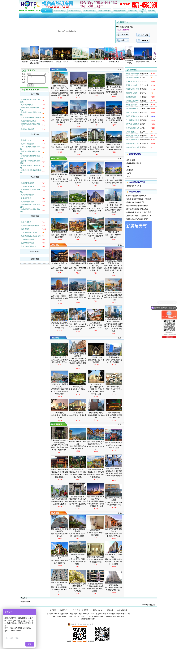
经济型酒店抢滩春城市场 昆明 (137, 209)
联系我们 (63, 610)
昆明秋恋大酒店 (27, 105)
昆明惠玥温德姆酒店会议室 (31, 118)
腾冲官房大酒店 (131, 93)
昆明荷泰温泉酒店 (132, 116)
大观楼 (128, 173)
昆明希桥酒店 (131, 132)
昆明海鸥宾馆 (114, 357)
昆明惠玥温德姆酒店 (28, 121)
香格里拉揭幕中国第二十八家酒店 (138, 199)
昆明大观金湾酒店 (27, 195)
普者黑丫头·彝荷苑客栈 (59, 469)
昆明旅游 (129, 170)
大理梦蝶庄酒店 (96, 357)
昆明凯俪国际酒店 (132, 136)
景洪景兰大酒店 (131, 85)
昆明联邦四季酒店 (27, 243)
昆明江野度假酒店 (27, 183)
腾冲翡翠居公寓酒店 (95, 584)
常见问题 (85, 610)
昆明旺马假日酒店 (27, 239)
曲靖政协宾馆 (131, 97)
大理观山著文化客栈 (59, 499)
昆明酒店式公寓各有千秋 (135, 202)
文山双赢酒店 (78, 413)
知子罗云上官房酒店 (113, 87)
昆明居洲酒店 (26, 222)
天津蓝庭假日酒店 (114, 387)
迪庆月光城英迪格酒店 (114, 115)
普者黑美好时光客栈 (95, 469)
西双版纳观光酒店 (132, 81)
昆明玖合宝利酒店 (27, 129)
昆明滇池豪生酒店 (27, 202)
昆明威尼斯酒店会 (132, 78)
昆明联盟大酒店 (131, 105)
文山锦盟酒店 (60, 413)
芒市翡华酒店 (77, 232)
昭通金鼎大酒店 (114, 413)
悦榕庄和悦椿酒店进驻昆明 (136, 196)
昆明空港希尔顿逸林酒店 (30, 226)
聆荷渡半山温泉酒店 (113, 145)
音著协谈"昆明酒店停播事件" (137, 206)
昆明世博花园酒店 (132, 112)
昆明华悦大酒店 (95, 176)
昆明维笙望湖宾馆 (27, 187)
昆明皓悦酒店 (26, 140)
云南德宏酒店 (26, 198)
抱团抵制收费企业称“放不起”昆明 (138, 212)
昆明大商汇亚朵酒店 (28, 246)
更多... (120, 69)
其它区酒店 (35, 259)
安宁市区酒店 (35, 251)
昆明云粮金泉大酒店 (96, 413)
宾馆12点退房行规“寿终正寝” (137, 219)
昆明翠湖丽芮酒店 (27, 144)
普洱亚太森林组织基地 (96, 88)
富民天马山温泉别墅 (77, 322)
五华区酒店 (35, 134)
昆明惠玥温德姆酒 (132, 74)
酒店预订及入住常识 (133, 186)
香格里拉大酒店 (60, 145)
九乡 (128, 177)
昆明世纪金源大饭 (132, 101)
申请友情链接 (150, 605)
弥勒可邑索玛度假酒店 (77, 204)
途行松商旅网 (26, 602)
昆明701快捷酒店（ (133, 109)
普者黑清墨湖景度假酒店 (113, 292)
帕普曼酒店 (25, 229)
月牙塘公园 (130, 160)
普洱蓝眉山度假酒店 (59, 232)
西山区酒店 (35, 177)
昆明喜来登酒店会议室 (29, 233)
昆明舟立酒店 (114, 585)
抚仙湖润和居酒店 (77, 497)
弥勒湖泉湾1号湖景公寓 (95, 557)
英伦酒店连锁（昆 (132, 128)
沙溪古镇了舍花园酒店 (59, 323)
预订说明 (110, 610)
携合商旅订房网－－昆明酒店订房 (138, 216)
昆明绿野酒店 (95, 530)
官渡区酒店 (35, 216)
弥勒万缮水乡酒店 (59, 205)
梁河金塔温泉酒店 (95, 231)
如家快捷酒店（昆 (132, 143)
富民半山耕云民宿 (59, 357)
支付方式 (74, 610)
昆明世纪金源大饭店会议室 (31, 236)
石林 (128, 167)
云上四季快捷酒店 (132, 120)
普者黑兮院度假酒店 (113, 469)
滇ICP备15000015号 (88, 619)
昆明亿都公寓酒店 (132, 124)
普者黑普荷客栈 (77, 469)
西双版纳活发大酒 (132, 89)
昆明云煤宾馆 (78, 387)
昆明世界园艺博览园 (133, 163)
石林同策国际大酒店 (95, 294)
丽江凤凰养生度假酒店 (113, 443)
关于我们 (53, 610)
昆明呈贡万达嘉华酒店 (78, 114)
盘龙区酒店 (35, 94)
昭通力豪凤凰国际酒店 (77, 292)
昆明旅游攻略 (97, 610)
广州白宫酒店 (96, 384)
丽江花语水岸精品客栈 (95, 442)
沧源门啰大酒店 (113, 232)
